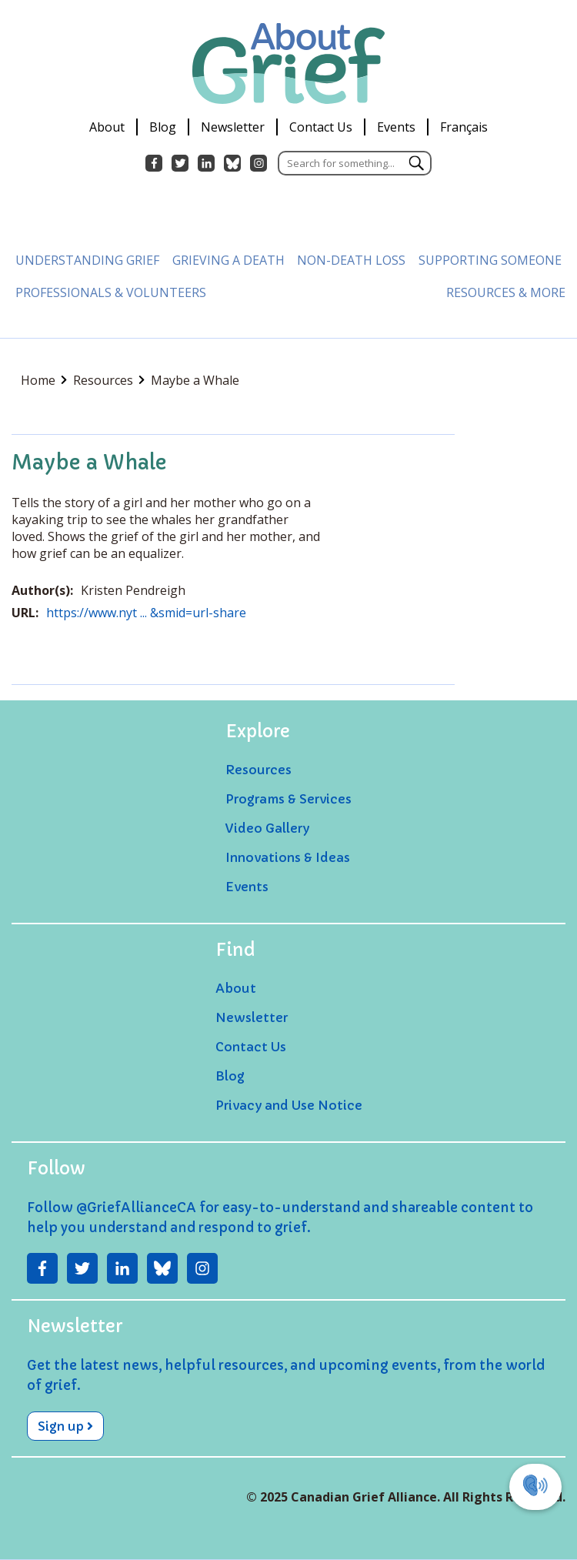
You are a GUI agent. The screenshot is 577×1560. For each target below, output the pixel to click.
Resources (109, 380)
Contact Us (320, 127)
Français (464, 127)
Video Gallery (267, 828)
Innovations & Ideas (287, 857)
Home (44, 380)
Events (396, 127)
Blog (162, 127)
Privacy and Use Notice (288, 1105)
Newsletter (233, 127)
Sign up (65, 1426)
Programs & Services (288, 799)
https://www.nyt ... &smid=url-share (146, 612)
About (107, 127)
